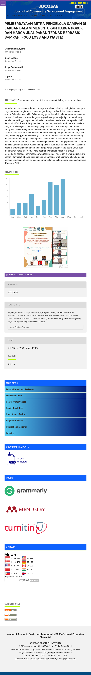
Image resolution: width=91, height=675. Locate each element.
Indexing (10, 433)
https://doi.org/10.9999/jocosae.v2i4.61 (25, 90)
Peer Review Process (16, 402)
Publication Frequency (16, 427)
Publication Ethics (14, 408)
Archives (17, 15)
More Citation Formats (19, 327)
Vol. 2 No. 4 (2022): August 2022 (39, 15)
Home (7, 15)
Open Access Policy (15, 414)
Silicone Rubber (12, 592)
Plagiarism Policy (14, 420)
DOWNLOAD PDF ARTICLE (20, 275)
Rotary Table (10, 587)
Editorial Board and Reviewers (20, 389)
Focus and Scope (14, 395)
